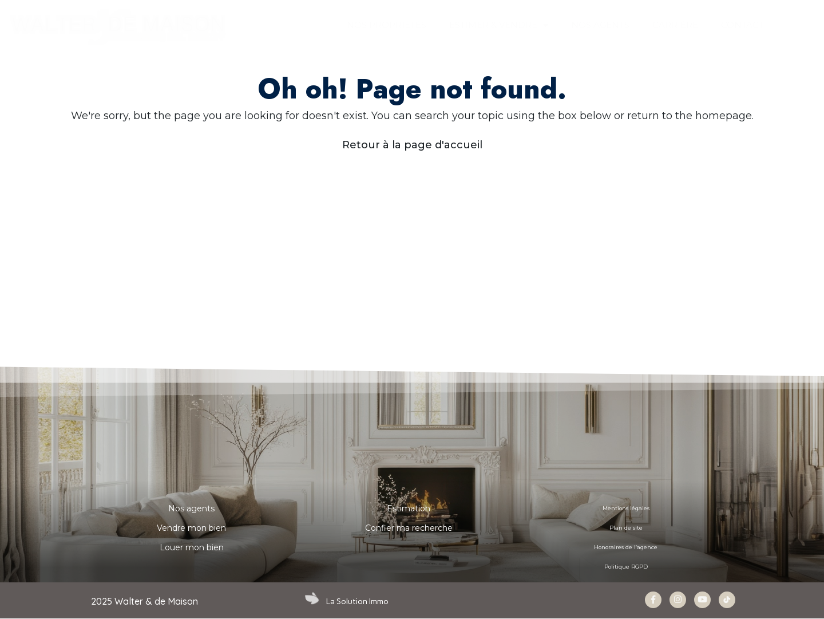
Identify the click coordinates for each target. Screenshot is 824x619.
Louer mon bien (192, 547)
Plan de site (626, 528)
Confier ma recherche (409, 528)
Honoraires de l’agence (626, 547)
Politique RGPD (625, 567)
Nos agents (191, 508)
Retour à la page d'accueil (412, 145)
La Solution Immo (358, 601)
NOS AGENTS (600, 24)
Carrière (675, 24)
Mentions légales (626, 508)
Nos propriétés (386, 24)
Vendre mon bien (191, 528)
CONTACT (742, 24)
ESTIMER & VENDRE (498, 25)
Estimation (408, 508)
